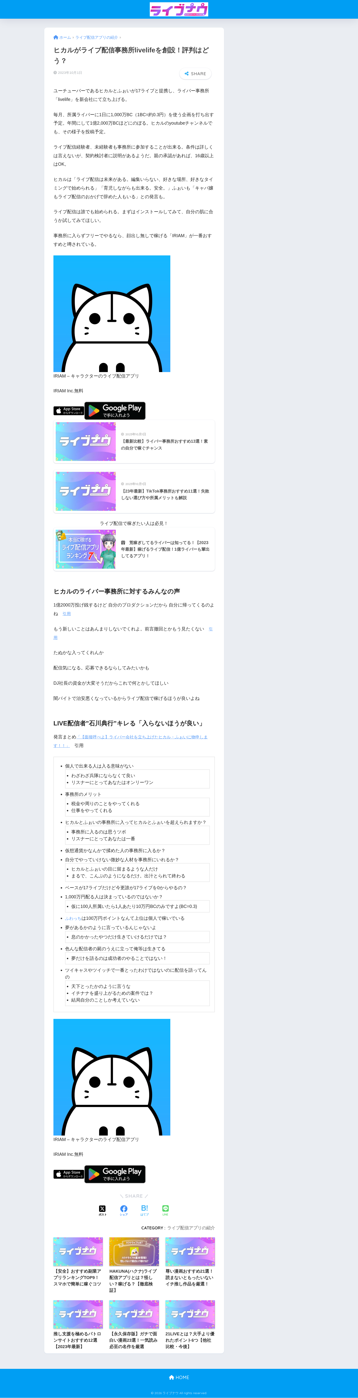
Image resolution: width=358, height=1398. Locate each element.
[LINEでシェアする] (165, 1211)
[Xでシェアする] (103, 1211)
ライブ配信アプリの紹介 (191, 1228)
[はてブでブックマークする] (144, 1211)
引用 (67, 614)
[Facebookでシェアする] (124, 1211)
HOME (179, 1378)
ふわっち (74, 918)
